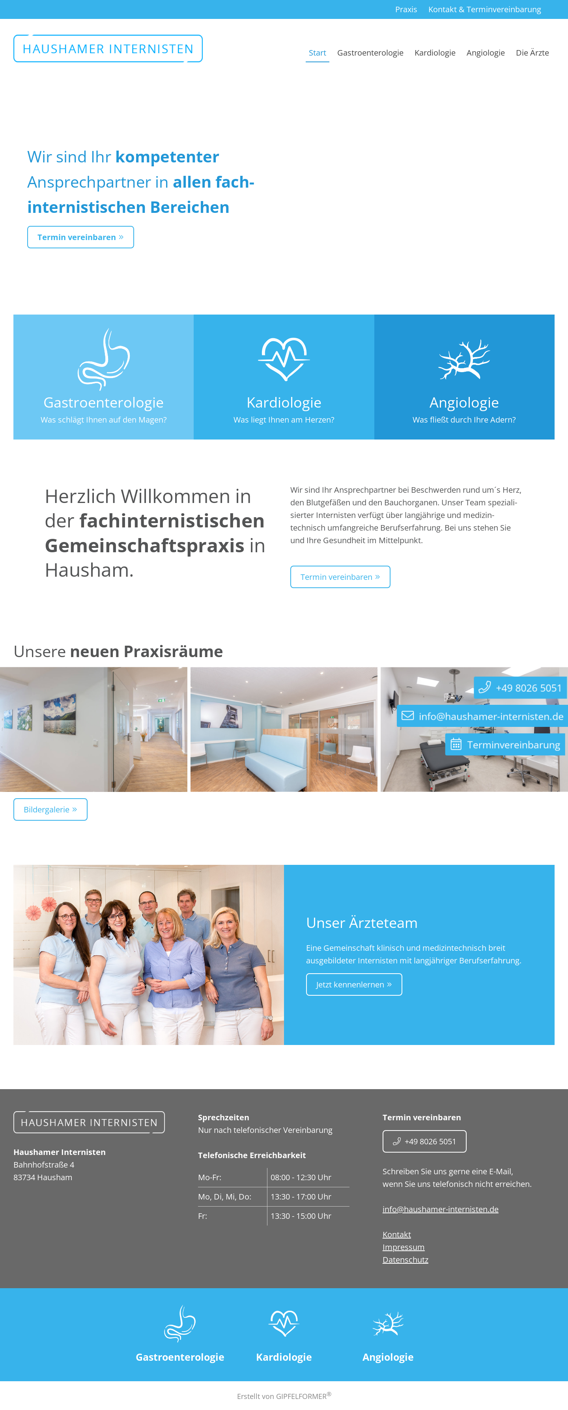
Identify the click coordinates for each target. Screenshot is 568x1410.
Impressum (404, 1247)
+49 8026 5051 (430, 1141)
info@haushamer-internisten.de (441, 1209)
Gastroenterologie (370, 52)
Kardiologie (435, 52)
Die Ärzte (532, 52)
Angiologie (486, 52)
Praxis (406, 9)
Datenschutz (405, 1259)
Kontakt (484, 9)
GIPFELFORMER (303, 1396)
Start (317, 52)
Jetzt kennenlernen (350, 984)
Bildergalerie (46, 809)
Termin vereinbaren (76, 237)
